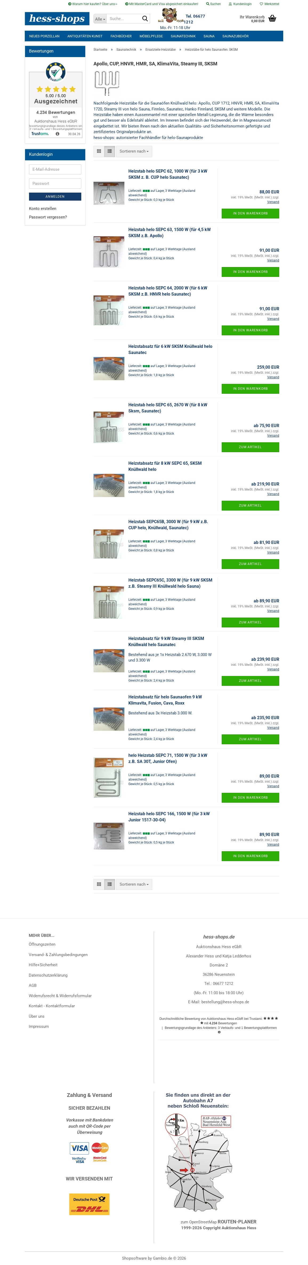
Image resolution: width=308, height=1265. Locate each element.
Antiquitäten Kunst (85, 36)
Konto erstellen (42, 208)
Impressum (39, 1026)
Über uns (36, 1016)
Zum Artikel (250, 447)
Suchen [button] (213, 4)
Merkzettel (269, 4)
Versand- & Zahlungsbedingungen (58, 954)
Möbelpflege (151, 36)
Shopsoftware (134, 1258)
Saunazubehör (235, 36)
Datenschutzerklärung (48, 975)
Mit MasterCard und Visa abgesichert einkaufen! (161, 4)
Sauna (209, 36)
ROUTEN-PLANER (237, 1221)
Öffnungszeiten (42, 944)
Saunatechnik (183, 36)
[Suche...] (100, 18)
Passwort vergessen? (48, 217)
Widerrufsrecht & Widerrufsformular (60, 995)
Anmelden (55, 196)
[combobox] (134, 151)
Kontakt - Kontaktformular (52, 1006)
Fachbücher (121, 36)
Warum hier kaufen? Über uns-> (92, 4)
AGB (33, 985)
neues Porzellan (44, 36)
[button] (99, 151)
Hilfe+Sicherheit (43, 964)
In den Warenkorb (250, 213)
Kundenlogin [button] (240, 4)
